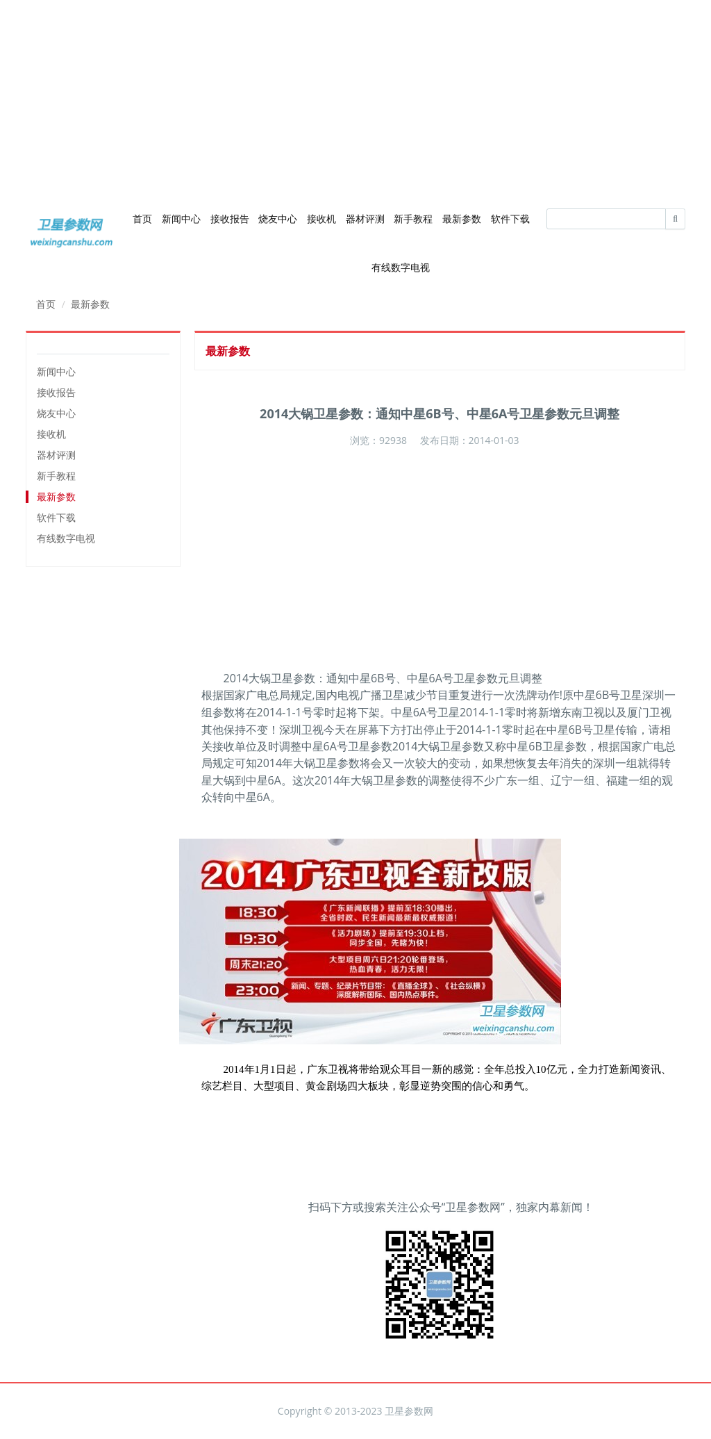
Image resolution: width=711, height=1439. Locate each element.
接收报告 (229, 218)
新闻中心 (181, 218)
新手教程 (413, 218)
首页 (142, 218)
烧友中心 (277, 218)
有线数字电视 (400, 267)
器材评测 (365, 218)
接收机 (321, 218)
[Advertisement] (355, 97)
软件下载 (510, 218)
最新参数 (461, 218)
